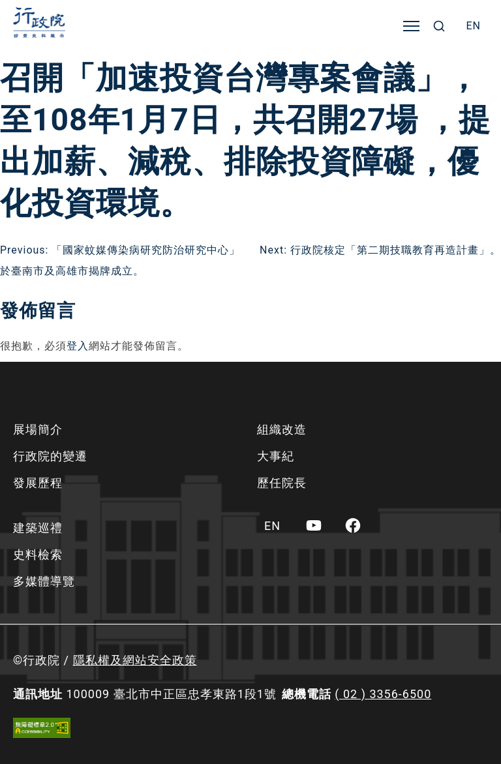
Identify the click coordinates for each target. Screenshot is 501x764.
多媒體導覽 (44, 581)
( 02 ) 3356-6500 (383, 694)
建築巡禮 (38, 528)
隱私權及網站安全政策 (135, 660)
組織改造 (282, 429)
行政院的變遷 (50, 456)
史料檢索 (38, 554)
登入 (78, 346)
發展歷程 (38, 483)
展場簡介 (38, 429)
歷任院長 (282, 483)
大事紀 (275, 456)
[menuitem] (473, 26)
